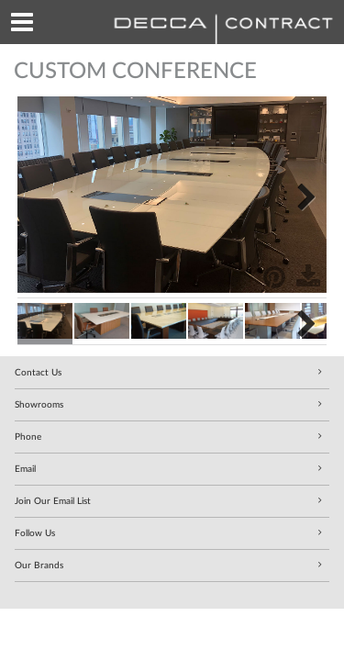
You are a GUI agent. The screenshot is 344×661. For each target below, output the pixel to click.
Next (299, 194)
